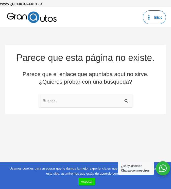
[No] (164, 175)
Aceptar (87, 181)
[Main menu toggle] (154, 17)
